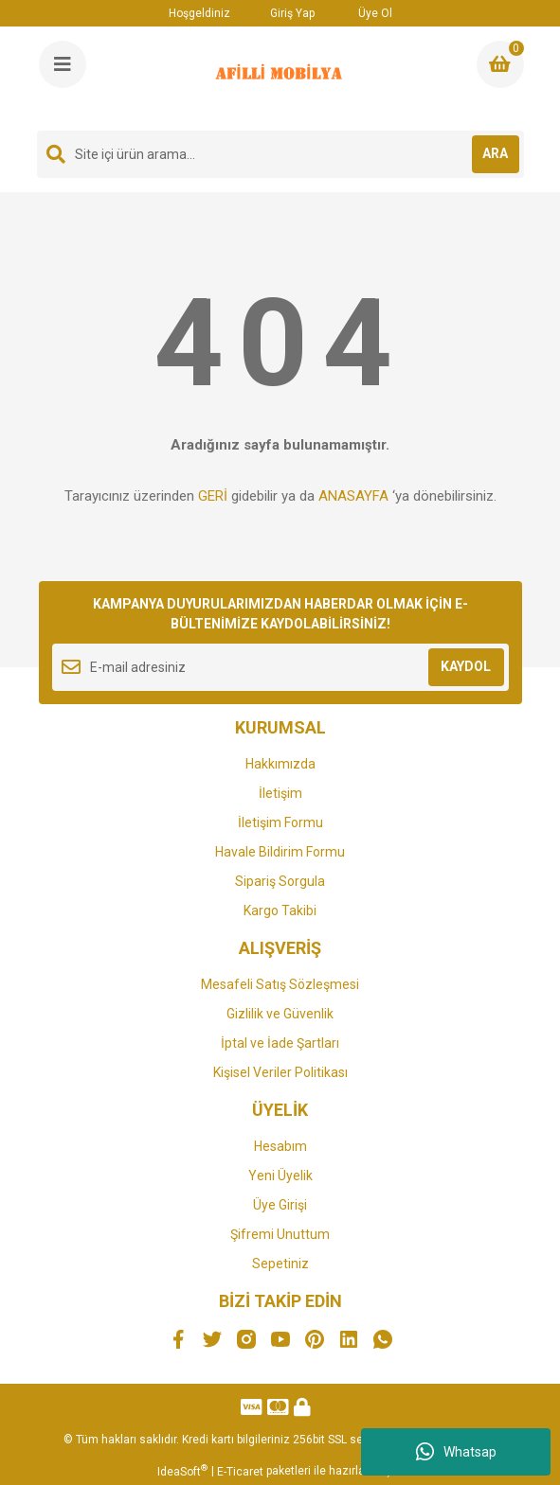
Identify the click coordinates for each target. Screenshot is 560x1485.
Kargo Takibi (280, 910)
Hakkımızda (280, 763)
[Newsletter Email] (280, 667)
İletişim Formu (280, 822)
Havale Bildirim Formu (280, 851)
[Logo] (281, 78)
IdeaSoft (182, 1470)
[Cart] (500, 64)
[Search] (280, 154)
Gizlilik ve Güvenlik (280, 1013)
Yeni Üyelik (280, 1175)
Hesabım (280, 1146)
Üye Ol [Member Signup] (363, 13)
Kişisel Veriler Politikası (280, 1072)
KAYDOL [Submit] (466, 666)
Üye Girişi (280, 1204)
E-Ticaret (240, 1471)
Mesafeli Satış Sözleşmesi (280, 984)
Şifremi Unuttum (280, 1234)
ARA (495, 153)
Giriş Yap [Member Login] (282, 13)
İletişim (280, 793)
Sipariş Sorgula (280, 881)
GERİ (212, 495)
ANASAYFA (353, 495)
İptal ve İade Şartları (280, 1043)
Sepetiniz (280, 1263)
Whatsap (456, 1451)
